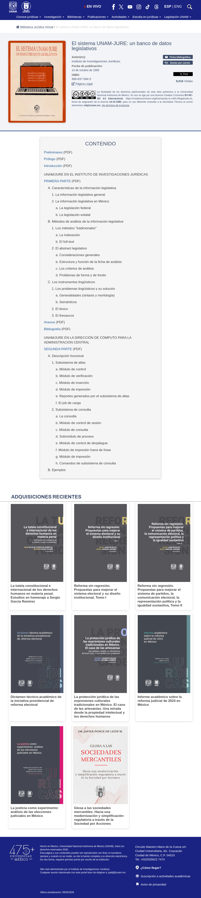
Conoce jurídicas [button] (28, 16)
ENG (178, 6)
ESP (167, 6)
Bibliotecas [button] (75, 16)
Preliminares (53, 152)
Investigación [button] (54, 16)
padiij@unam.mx (117, 872)
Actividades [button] (120, 16)
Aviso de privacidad (151, 884)
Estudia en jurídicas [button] (146, 16)
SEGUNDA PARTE (58, 349)
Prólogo (50, 159)
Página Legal (82, 83)
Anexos (49, 322)
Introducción (53, 166)
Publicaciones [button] (98, 16)
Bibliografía (52, 329)
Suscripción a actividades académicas (163, 876)
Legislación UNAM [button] (177, 16)
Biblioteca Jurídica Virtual (34, 27)
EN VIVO (92, 6)
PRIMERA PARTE (57, 181)
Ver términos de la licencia (115, 105)
